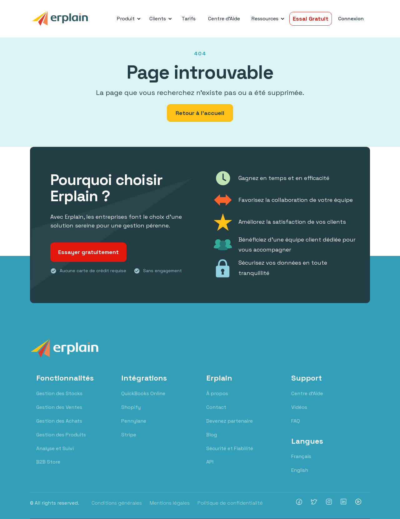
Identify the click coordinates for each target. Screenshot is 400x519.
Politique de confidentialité (230, 503)
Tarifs (189, 18)
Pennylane (133, 427)
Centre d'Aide (224, 18)
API (209, 468)
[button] (127, 18)
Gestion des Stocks (59, 399)
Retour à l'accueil (200, 113)
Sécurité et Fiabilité (229, 454)
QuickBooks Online (143, 399)
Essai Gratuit (310, 18)
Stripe (128, 440)
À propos (217, 399)
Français (301, 456)
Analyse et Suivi (55, 454)
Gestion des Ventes (59, 413)
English (299, 470)
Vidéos (299, 413)
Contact (216, 413)
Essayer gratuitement (88, 252)
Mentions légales (170, 503)
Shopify (131, 413)
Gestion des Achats (59, 427)
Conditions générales (117, 503)
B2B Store (48, 468)
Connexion (351, 18)
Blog (211, 440)
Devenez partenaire (229, 427)
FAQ (295, 427)
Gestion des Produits (61, 440)
